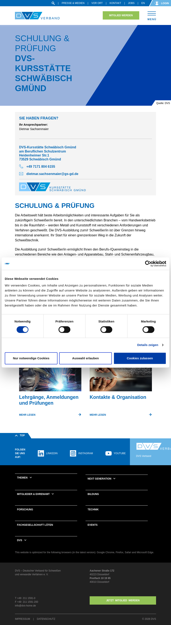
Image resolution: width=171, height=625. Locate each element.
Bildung (93, 494)
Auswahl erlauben (85, 358)
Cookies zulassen (140, 358)
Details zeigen (147, 345)
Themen (22, 477)
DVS (19, 540)
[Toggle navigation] (152, 15)
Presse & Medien (73, 3)
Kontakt (115, 3)
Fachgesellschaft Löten (35, 524)
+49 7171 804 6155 (40, 166)
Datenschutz (46, 619)
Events (93, 524)
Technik (93, 509)
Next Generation (99, 478)
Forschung (25, 509)
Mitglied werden (121, 15)
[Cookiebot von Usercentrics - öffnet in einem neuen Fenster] (148, 263)
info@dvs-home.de (25, 605)
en (143, 3)
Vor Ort (97, 3)
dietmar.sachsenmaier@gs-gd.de (52, 174)
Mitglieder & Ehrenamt (33, 494)
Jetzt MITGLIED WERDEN (123, 600)
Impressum (22, 619)
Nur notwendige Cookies (31, 358)
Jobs (131, 3)
